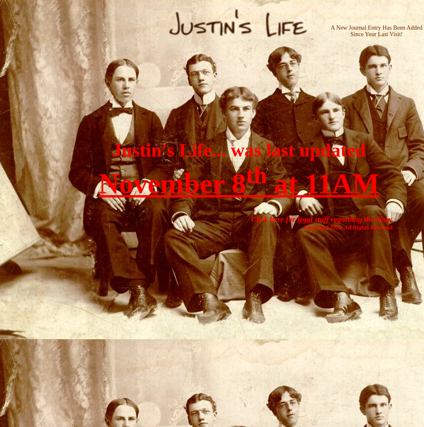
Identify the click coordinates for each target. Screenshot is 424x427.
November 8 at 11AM (238, 183)
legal (305, 219)
